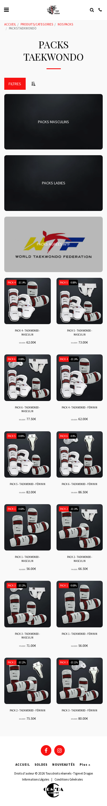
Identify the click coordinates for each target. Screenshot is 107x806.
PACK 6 (11, 359)
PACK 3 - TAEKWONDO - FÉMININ (79, 710)
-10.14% (22, 282)
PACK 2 (64, 508)
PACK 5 (64, 282)
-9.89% (21, 436)
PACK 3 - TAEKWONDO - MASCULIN (27, 635)
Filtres (15, 83)
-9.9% (73, 436)
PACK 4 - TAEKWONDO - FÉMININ (79, 407)
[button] (6, 9)
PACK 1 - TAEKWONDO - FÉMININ (79, 633)
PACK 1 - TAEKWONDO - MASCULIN (27, 558)
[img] (27, 301)
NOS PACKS (65, 24)
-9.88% (73, 282)
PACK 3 (11, 585)
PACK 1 (11, 508)
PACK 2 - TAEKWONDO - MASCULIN (79, 558)
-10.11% (74, 662)
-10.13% (22, 585)
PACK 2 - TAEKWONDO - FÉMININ (27, 710)
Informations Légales (35, 779)
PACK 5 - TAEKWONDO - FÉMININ (27, 484)
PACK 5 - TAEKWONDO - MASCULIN (79, 332)
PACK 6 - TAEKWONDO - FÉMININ (79, 484)
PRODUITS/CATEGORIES (37, 24)
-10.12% (22, 662)
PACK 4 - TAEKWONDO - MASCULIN (27, 332)
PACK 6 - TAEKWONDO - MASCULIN (27, 409)
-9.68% (21, 508)
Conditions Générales (68, 779)
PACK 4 (11, 282)
